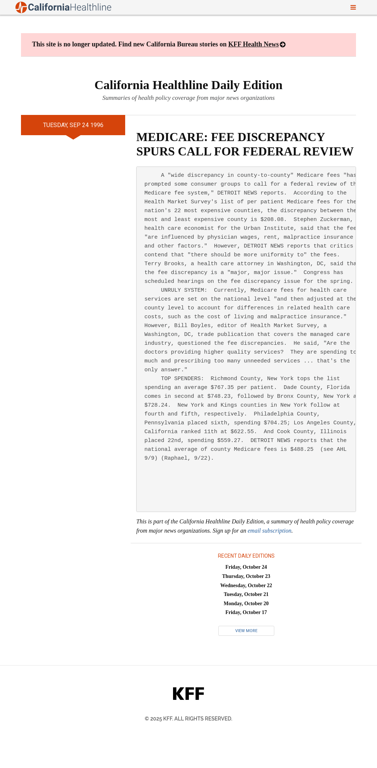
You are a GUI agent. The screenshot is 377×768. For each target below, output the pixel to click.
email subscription (270, 530)
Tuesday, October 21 (246, 594)
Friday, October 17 (246, 612)
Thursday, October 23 (246, 576)
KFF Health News (253, 44)
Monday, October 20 (246, 603)
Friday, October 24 (246, 567)
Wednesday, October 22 (246, 585)
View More (246, 630)
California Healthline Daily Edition (189, 85)
